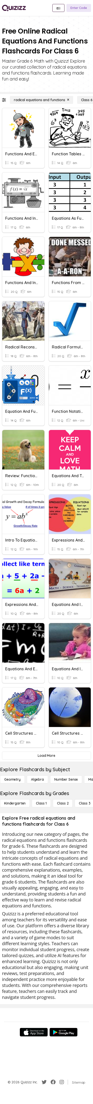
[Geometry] (12, 779)
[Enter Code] (78, 8)
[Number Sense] (66, 779)
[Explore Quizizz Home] (14, 8)
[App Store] (34, 1032)
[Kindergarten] (15, 803)
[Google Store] (63, 1032)
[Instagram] (62, 1082)
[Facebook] (53, 1082)
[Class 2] (63, 803)
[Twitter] (44, 1082)
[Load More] (46, 756)
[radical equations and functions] (41, 100)
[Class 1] (41, 803)
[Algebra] (37, 779)
